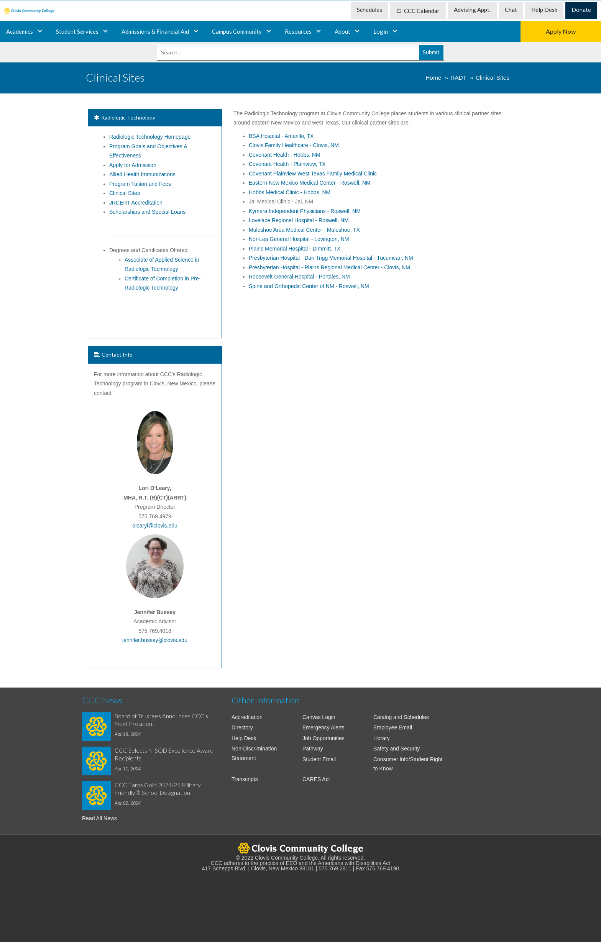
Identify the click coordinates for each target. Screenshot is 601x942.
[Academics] (105, 31)
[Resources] (318, 31)
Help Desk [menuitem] (544, 9)
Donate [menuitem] (581, 9)
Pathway (312, 748)
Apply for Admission (132, 165)
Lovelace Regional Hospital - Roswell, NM (299, 220)
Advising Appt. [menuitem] (472, 9)
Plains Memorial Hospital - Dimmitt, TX (294, 249)
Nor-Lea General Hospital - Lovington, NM (299, 239)
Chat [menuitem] (511, 9)
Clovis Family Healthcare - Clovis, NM (294, 145)
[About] (357, 31)
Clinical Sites (124, 193)
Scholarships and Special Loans (147, 212)
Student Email (319, 759)
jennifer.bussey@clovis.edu (154, 640)
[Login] (395, 31)
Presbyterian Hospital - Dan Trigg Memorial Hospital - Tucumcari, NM (331, 258)
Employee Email (392, 727)
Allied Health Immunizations (142, 174)
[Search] (300, 52)
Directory (242, 727)
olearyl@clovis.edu (154, 526)
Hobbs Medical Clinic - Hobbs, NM (289, 192)
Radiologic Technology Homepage (149, 137)
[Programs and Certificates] (40, 31)
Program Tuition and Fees (140, 184)
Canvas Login (318, 717)
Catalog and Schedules (401, 717)
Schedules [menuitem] (369, 9)
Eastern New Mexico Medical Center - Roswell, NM (309, 183)
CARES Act (316, 779)
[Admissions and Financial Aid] (196, 31)
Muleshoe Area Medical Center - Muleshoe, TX (304, 230)
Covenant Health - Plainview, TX (287, 164)
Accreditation (247, 717)
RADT (458, 77)
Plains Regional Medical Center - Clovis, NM (329, 267)
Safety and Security (396, 748)
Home (433, 77)
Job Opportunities (323, 738)
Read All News (99, 818)
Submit (431, 52)
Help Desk (244, 738)
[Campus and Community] (269, 31)
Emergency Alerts (323, 727)
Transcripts (245, 779)
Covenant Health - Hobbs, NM (284, 155)
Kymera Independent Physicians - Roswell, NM (305, 211)
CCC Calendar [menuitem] (418, 10)
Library (381, 738)
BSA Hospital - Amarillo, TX (281, 136)
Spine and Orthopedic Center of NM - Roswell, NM (309, 286)
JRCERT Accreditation (136, 203)
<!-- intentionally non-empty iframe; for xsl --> (300, 903)
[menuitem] (29, 11)
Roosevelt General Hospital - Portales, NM (299, 277)
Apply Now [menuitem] (561, 31)
